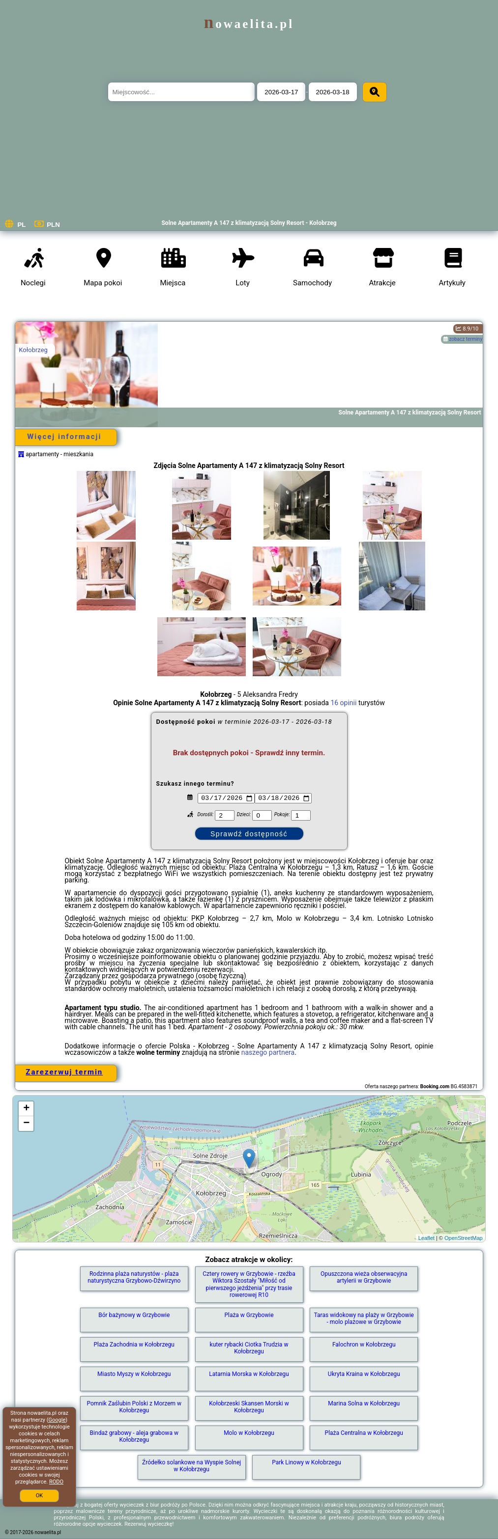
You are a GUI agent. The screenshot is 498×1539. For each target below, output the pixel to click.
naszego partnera (268, 1052)
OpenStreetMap (463, 1238)
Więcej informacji (64, 436)
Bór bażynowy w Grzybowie (134, 1315)
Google (57, 1420)
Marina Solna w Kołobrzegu (364, 1403)
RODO (56, 1482)
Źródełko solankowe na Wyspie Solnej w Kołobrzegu (191, 1466)
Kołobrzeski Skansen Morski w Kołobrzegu (249, 1407)
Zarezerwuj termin (64, 1072)
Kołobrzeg (33, 350)
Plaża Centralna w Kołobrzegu (364, 1432)
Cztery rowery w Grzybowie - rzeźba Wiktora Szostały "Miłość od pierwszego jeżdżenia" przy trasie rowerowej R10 (249, 1284)
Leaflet (426, 1238)
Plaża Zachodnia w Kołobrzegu (134, 1344)
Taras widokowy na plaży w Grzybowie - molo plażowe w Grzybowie (364, 1318)
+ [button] (26, 1108)
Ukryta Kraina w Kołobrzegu (364, 1374)
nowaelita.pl (249, 23)
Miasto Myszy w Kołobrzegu (134, 1374)
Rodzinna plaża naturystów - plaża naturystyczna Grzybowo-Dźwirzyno (134, 1277)
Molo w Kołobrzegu (249, 1432)
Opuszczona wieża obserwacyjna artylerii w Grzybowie (364, 1277)
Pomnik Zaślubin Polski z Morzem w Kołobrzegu (134, 1407)
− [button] (26, 1123)
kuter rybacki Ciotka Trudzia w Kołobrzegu (249, 1348)
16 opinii (343, 703)
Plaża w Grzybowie (248, 1315)
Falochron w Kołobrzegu (364, 1344)
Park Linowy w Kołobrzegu (306, 1462)
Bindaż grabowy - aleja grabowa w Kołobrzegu (134, 1436)
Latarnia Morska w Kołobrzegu (249, 1374)
